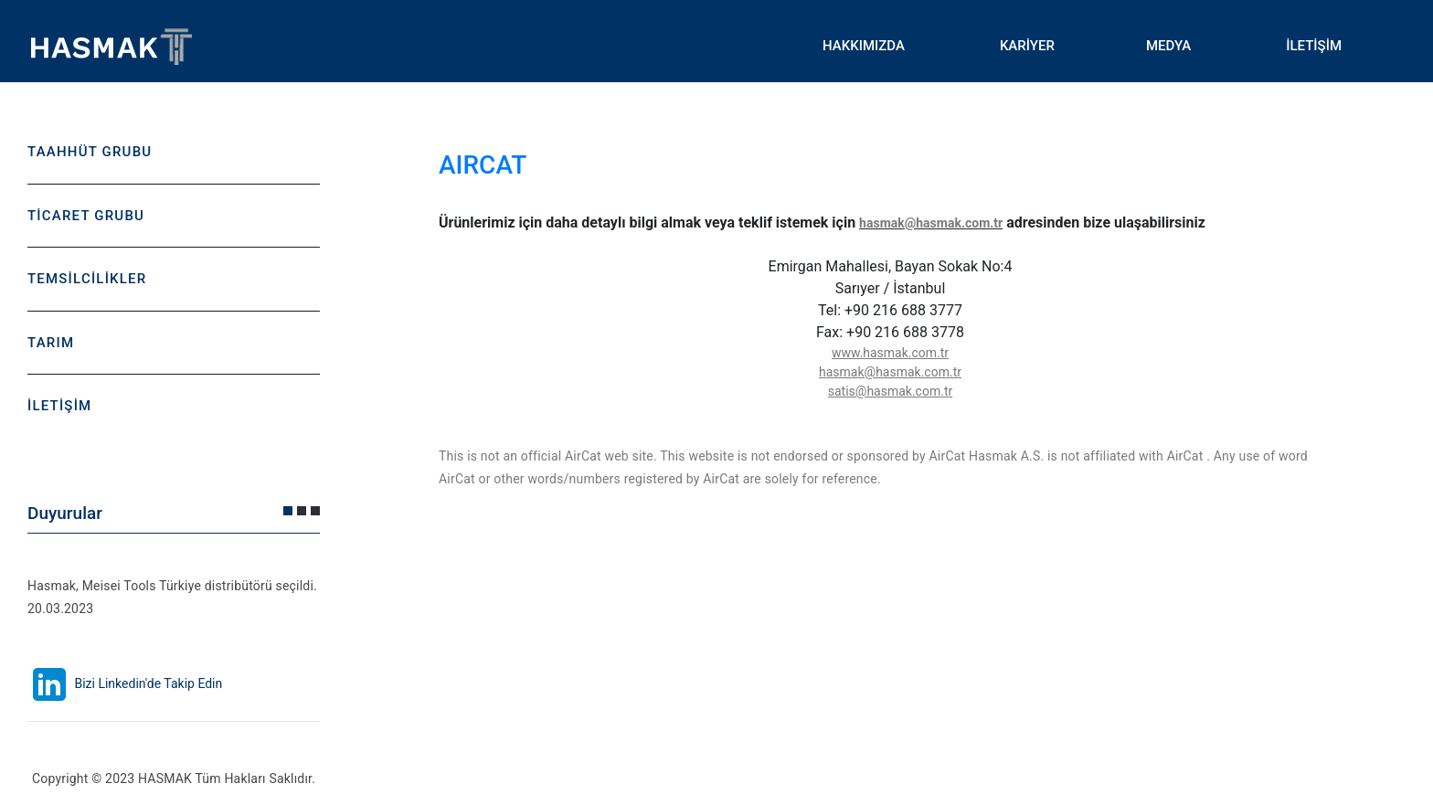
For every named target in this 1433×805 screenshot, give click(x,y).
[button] (287, 510)
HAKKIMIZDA (864, 45)
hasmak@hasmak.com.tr (931, 223)
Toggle (384, 45)
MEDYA (1168, 45)
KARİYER (1027, 45)
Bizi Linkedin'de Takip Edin (124, 683)
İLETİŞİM (1314, 45)
